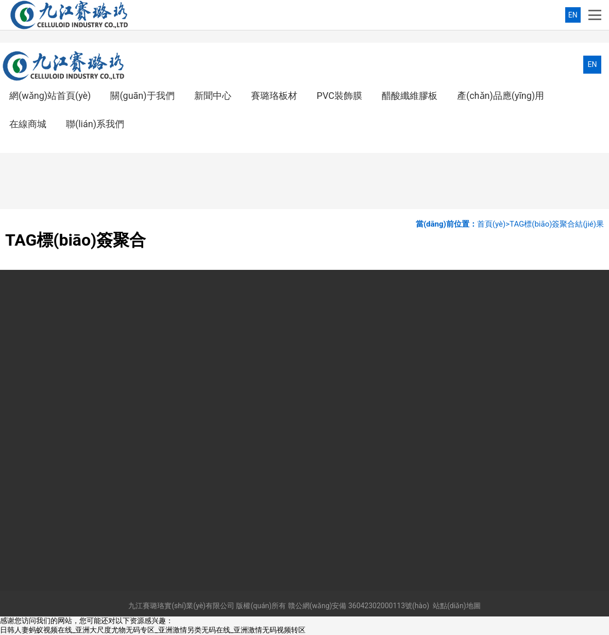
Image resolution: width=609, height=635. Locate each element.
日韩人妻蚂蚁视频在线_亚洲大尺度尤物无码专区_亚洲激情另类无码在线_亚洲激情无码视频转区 (153, 630)
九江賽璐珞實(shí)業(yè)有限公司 (181, 606)
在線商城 (27, 123)
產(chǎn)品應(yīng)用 (500, 95)
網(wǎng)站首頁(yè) (50, 95)
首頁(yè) (491, 224)
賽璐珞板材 (274, 95)
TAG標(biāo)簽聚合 (542, 224)
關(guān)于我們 (142, 95)
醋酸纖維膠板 (409, 95)
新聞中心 (212, 95)
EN (573, 15)
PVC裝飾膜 (339, 95)
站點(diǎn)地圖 (457, 606)
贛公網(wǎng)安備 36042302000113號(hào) (358, 606)
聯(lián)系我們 (95, 123)
